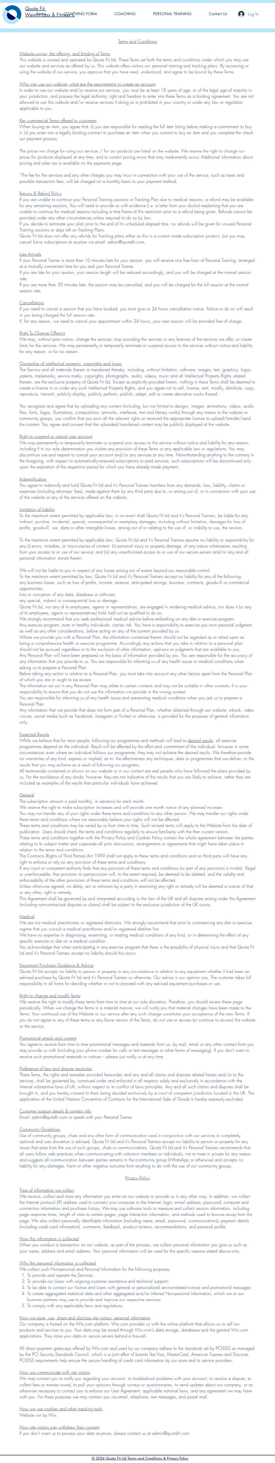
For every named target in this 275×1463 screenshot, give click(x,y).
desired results (200, 740)
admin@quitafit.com (49, 1117)
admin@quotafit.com (125, 242)
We (23, 922)
